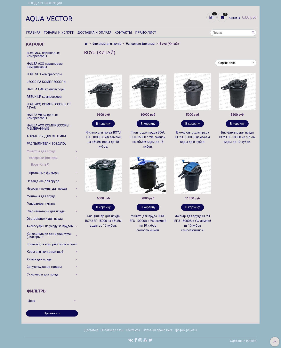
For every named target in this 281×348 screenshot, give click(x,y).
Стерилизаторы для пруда (46, 211)
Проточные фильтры (44, 173)
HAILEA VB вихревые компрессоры (42, 116)
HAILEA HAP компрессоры (46, 89)
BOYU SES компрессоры (44, 74)
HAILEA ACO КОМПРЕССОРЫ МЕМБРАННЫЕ (48, 127)
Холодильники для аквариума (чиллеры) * (49, 235)
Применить (52, 313)
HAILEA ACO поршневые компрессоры (45, 65)
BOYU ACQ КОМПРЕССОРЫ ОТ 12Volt (49, 105)
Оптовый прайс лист (157, 330)
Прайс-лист (145, 32)
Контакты (123, 32)
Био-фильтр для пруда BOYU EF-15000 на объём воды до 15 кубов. (103, 220)
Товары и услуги (59, 32)
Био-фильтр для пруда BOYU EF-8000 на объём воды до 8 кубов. (192, 137)
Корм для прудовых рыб (45, 252)
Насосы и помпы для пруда (47, 188)
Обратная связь (112, 330)
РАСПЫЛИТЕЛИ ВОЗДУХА (46, 143)
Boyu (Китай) (40, 164)
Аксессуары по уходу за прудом (50, 226)
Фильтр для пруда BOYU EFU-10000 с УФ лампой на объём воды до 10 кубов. (103, 139)
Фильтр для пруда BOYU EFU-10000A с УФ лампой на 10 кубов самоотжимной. (148, 223)
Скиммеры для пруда (42, 274)
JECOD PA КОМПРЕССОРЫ (46, 82)
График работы (186, 330)
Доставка (91, 330)
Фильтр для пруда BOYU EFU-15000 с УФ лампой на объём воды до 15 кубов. (148, 139)
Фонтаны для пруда (41, 196)
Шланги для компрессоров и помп (52, 244)
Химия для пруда (39, 259)
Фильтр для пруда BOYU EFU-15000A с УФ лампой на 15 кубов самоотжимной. (192, 223)
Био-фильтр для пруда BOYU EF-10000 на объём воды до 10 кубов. (237, 137)
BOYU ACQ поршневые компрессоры (43, 54)
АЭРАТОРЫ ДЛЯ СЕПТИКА (46, 136)
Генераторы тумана (41, 203)
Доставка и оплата (94, 32)
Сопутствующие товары (44, 267)
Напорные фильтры (140, 44)
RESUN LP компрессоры (44, 97)
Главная (33, 32)
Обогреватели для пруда (45, 219)
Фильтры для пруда (106, 44)
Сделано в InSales (243, 341)
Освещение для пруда (43, 181)
